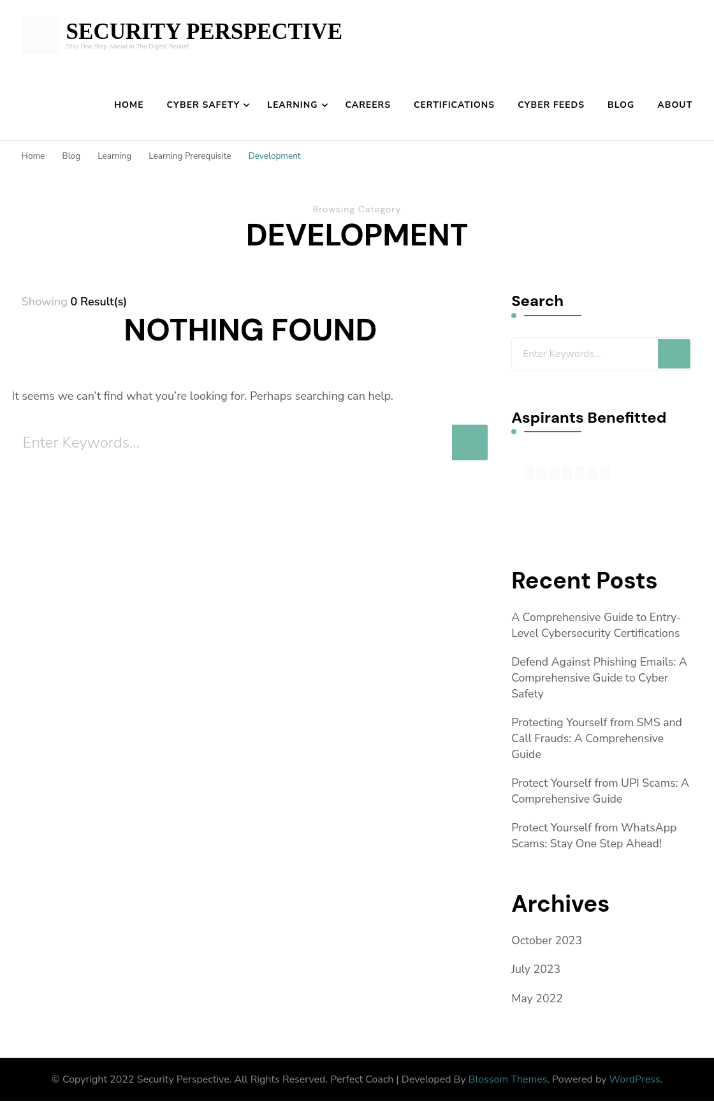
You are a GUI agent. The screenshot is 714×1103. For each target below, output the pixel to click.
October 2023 (547, 942)
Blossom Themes (508, 1081)
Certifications (454, 105)
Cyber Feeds (551, 105)
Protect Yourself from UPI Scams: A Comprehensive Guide (601, 792)
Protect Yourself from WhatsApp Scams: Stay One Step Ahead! (595, 836)
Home (128, 105)
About (674, 105)
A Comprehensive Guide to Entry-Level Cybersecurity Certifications (597, 625)
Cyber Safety (203, 105)
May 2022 (537, 999)
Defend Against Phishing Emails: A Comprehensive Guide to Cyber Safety (600, 678)
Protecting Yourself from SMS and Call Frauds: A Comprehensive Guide (598, 739)
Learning (292, 105)
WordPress (634, 1081)
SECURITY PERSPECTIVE (204, 31)
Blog (621, 105)
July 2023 (536, 971)
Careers (368, 105)
